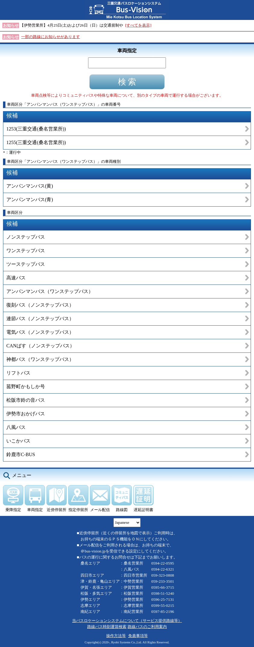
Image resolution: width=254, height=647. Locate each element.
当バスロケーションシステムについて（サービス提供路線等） (127, 620)
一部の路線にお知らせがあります (50, 36)
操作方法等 (116, 635)
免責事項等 (138, 635)
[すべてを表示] (138, 25)
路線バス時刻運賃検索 (106, 626)
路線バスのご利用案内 (147, 626)
